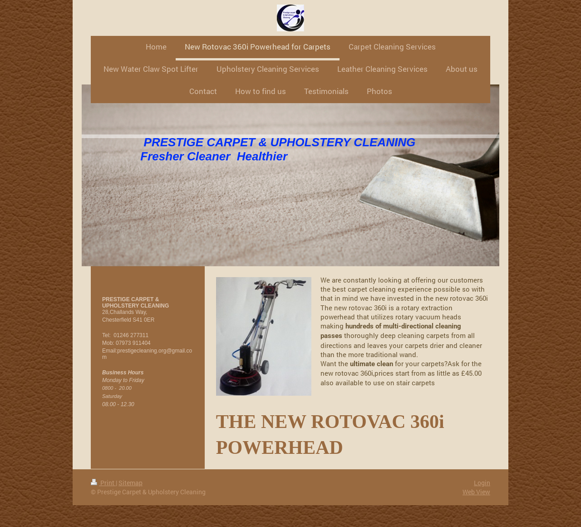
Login (482, 482)
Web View (476, 491)
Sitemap (130, 482)
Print (103, 482)
